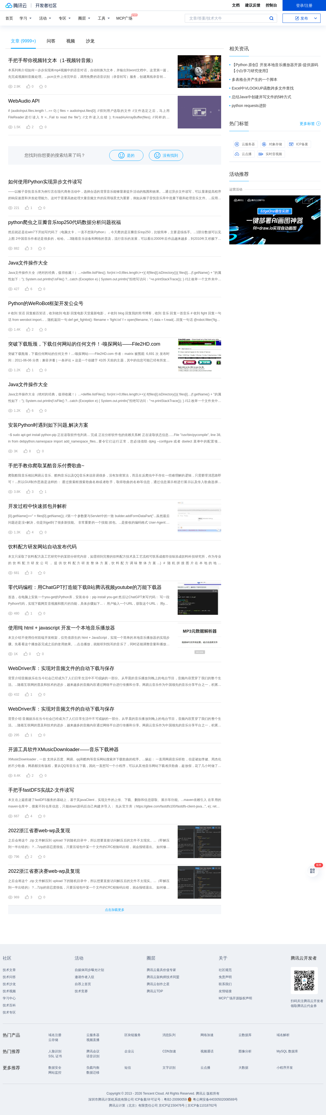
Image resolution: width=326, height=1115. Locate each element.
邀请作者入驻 (84, 977)
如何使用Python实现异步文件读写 (45, 182)
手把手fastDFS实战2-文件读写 (41, 790)
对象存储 (272, 144)
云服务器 (245, 144)
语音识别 (92, 1056)
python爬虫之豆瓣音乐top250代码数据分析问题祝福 (64, 222)
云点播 (243, 154)
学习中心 (9, 998)
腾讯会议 (92, 1051)
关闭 (316, 201)
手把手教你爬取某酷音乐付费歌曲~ (46, 465)
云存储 (53, 1040)
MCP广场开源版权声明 (235, 998)
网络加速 (207, 1035)
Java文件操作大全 (28, 263)
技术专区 (9, 1012)
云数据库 (245, 1035)
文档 (236, 5)
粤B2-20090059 (175, 1099)
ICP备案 (298, 144)
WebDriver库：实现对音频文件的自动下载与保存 (61, 668)
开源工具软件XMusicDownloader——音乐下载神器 (63, 749)
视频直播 (92, 1040)
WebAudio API (24, 101)
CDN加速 (169, 1051)
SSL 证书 (55, 1056)
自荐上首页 (83, 984)
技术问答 (9, 977)
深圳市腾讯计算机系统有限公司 (111, 1099)
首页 (9, 18)
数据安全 (54, 1068)
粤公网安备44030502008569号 (215, 1099)
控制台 (271, 5)
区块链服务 (132, 1035)
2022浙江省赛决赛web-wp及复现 (44, 871)
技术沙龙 (9, 984)
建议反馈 (252, 5)
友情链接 (225, 991)
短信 (127, 1068)
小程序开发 (285, 1068)
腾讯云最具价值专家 (161, 970)
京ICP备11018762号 (202, 1105)
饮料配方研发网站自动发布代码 (42, 546)
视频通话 (207, 1051)
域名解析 (283, 1035)
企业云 (129, 1051)
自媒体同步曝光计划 (89, 970)
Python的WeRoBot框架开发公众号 (45, 303)
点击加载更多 (114, 910)
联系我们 (225, 984)
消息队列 (168, 1035)
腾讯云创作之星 (158, 984)
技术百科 (9, 1005)
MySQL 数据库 (287, 1051)
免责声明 (225, 977)
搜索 (271, 18)
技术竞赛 (81, 991)
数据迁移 (92, 1072)
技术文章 (9, 970)
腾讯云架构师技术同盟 (163, 977)
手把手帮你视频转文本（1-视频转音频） (52, 60)
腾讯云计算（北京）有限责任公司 (133, 1105)
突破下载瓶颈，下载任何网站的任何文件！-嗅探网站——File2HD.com (84, 344)
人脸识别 (54, 1051)
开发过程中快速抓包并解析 (37, 506)
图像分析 (245, 1051)
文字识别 (168, 1068)
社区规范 (225, 970)
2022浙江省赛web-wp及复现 (39, 830)
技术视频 (9, 991)
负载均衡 (92, 1068)
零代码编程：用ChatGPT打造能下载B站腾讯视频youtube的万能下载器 (85, 587)
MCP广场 (124, 17)
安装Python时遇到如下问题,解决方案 (48, 425)
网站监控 (54, 1072)
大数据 (243, 1068)
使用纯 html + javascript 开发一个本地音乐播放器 (61, 628)
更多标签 (310, 123)
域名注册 (54, 1035)
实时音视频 (270, 154)
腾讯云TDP (155, 991)
